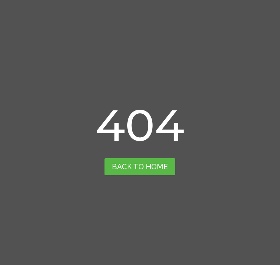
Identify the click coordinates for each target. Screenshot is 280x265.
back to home (140, 166)
